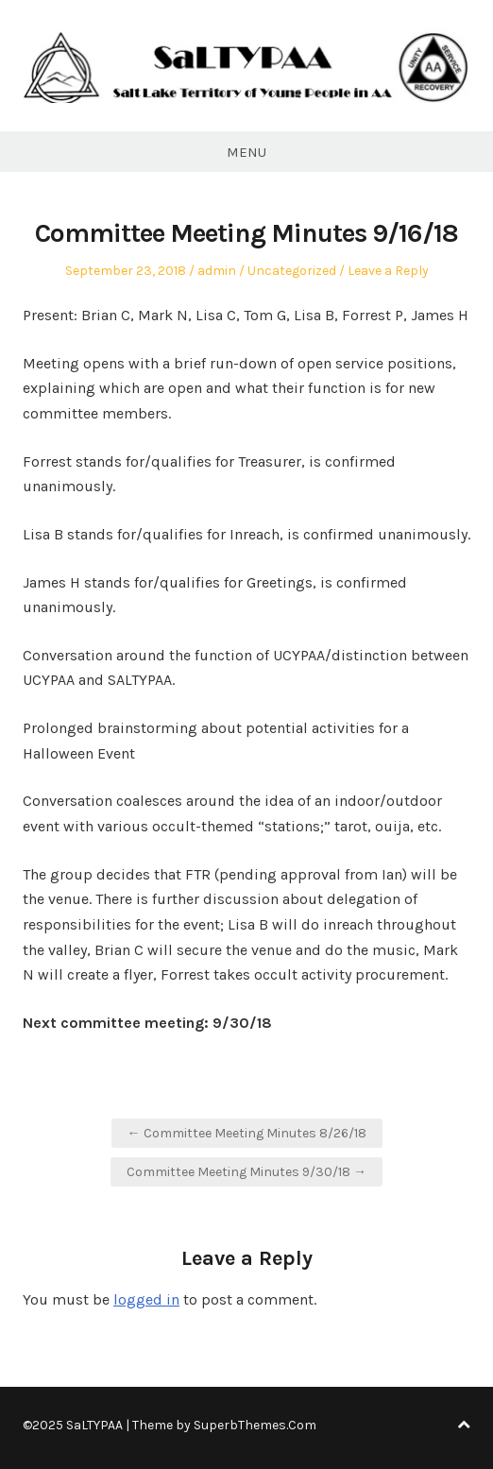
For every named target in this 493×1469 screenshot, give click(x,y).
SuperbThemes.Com (255, 1425)
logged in (146, 1299)
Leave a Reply (388, 271)
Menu (246, 152)
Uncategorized (291, 271)
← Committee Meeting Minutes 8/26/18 (247, 1133)
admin (216, 271)
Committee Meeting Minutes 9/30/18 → (246, 1172)
